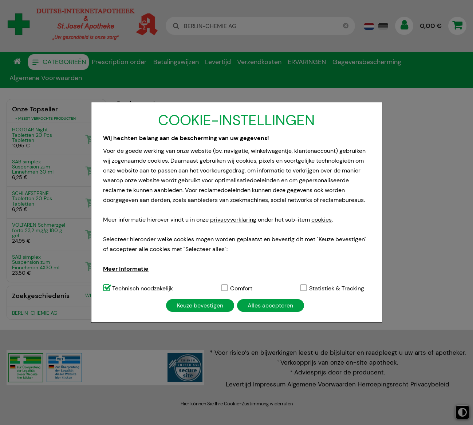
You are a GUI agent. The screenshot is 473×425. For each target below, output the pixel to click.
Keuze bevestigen (200, 305)
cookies (321, 219)
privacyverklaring (233, 219)
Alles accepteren (270, 305)
